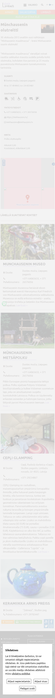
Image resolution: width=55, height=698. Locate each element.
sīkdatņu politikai (21, 673)
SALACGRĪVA (27, 12)
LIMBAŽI (46, 12)
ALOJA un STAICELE (28, 17)
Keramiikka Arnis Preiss (26, 603)
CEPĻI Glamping (18, 458)
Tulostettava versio (30, 622)
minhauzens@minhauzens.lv (20, 122)
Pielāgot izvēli (27, 688)
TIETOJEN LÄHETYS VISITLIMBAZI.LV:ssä (10, 640)
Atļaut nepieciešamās (19, 681)
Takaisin (8, 622)
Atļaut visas (41, 681)
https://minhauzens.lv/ (17, 117)
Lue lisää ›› (22, 305)
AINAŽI (9, 12)
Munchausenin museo (24, 264)
